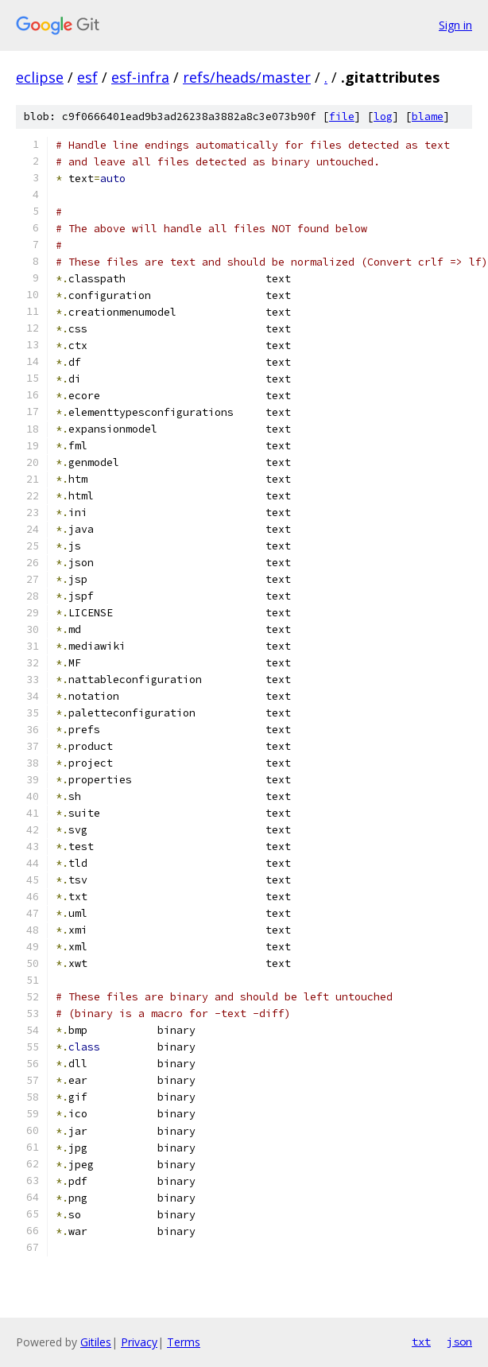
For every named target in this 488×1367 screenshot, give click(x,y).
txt (421, 1341)
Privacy (139, 1342)
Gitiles (95, 1342)
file (341, 116)
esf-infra (140, 77)
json (459, 1341)
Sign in (455, 25)
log (383, 116)
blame (427, 116)
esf (87, 77)
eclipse (40, 77)
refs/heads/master (247, 77)
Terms (183, 1342)
